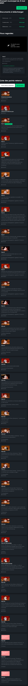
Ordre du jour (5, 18)
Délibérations (5, 26)
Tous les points (20, 85)
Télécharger (22, 18)
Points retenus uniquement (7, 85)
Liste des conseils (22, 8)
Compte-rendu (5, 22)
